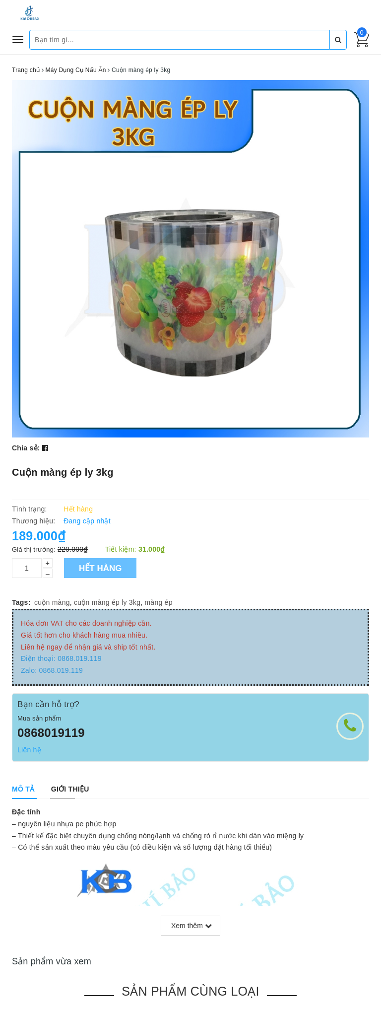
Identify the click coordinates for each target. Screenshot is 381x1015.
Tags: (21, 602)
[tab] (23, 789)
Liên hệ (29, 750)
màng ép (158, 602)
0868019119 (51, 732)
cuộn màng (52, 602)
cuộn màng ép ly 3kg (107, 602)
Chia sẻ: (26, 448)
